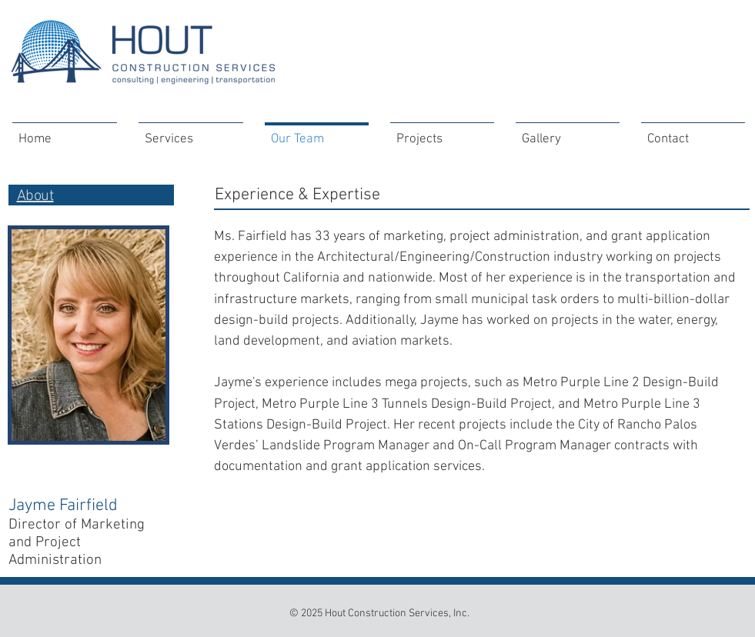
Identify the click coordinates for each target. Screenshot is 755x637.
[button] (442, 132)
